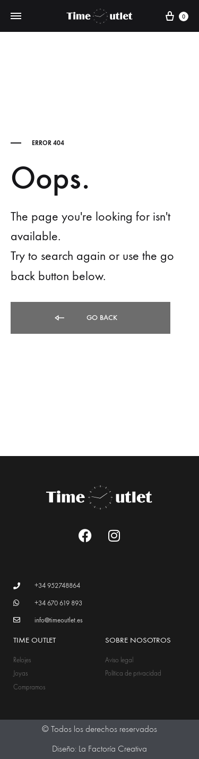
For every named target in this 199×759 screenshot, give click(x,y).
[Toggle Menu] (16, 16)
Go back (85, 318)
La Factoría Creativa (113, 749)
